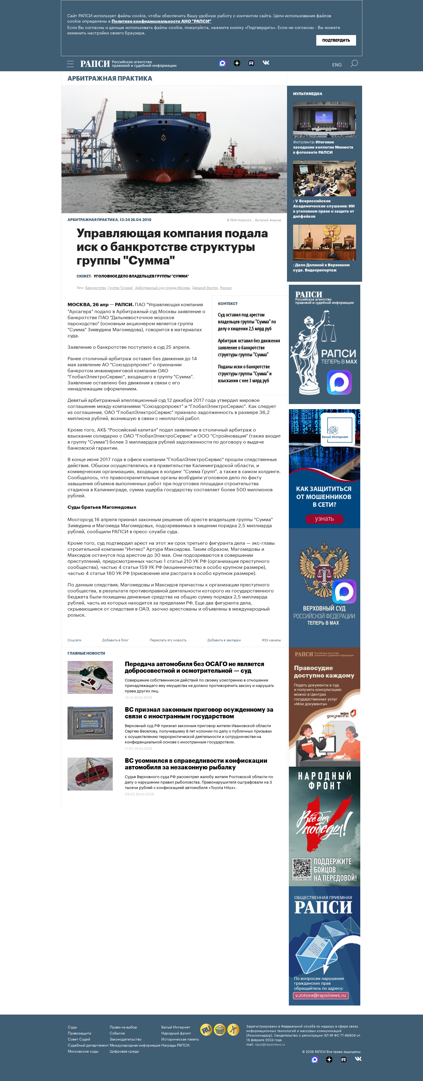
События (117, 1032)
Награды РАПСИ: (176, 1044)
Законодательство (125, 1038)
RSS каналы (271, 639)
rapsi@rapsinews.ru (270, 1044)
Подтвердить (336, 40)
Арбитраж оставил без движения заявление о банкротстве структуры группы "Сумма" (249, 348)
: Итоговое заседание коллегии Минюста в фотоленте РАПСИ (323, 147)
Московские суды (83, 1051)
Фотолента (303, 142)
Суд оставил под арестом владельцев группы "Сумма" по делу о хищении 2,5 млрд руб (247, 322)
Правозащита (79, 1032)
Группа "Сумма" (120, 287)
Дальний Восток (205, 287)
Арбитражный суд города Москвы (162, 287)
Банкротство (95, 287)
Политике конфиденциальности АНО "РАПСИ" (161, 21)
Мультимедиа (307, 94)
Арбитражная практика (110, 79)
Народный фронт (176, 1032)
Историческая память (180, 1038)
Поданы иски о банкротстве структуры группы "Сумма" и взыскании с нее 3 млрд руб (245, 374)
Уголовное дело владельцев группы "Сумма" (141, 276)
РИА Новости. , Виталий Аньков (254, 219)
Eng (337, 64)
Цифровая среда (124, 1051)
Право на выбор (123, 1026)
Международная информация (135, 1044)
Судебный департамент (88, 1044)
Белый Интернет (175, 1026)
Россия (226, 287)
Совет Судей (79, 1038)
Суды (72, 1026)
